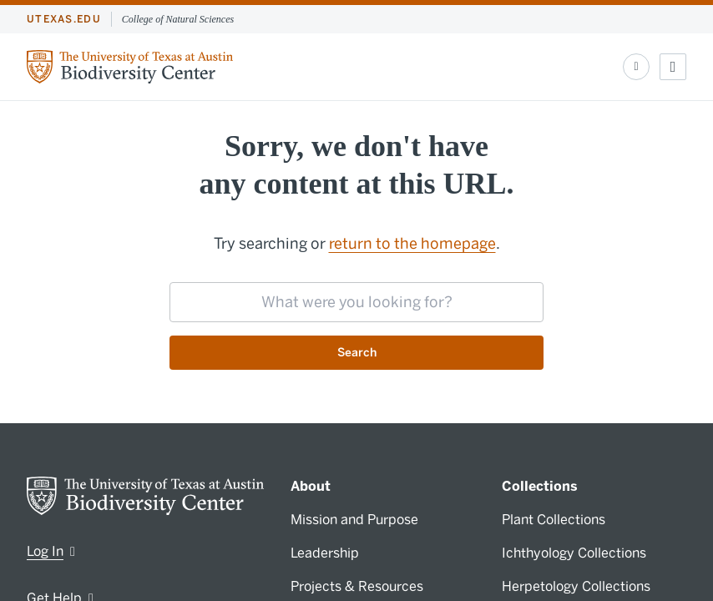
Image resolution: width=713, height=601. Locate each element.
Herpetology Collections (576, 586)
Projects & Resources (357, 586)
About (311, 486)
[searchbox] (356, 302)
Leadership (325, 553)
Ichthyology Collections (574, 553)
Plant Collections (553, 520)
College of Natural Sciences (178, 19)
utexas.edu (64, 19)
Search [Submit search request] (357, 353)
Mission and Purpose (354, 520)
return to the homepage (412, 244)
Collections (540, 486)
